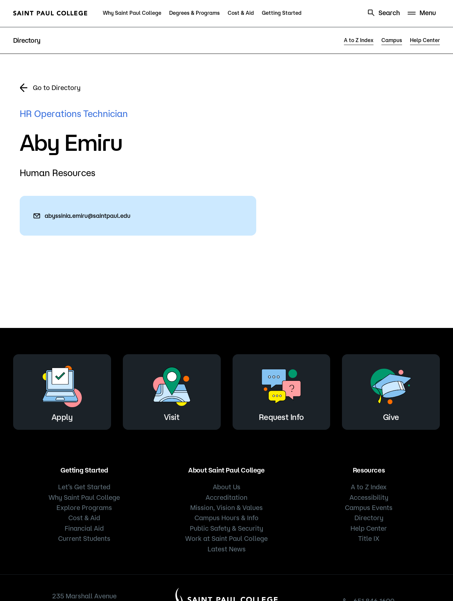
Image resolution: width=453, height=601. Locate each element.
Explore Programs (84, 507)
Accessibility (369, 497)
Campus (391, 40)
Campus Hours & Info (226, 517)
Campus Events (369, 507)
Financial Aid (84, 528)
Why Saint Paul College (132, 13)
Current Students (84, 538)
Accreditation (226, 497)
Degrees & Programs (194, 13)
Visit (172, 391)
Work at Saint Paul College (226, 538)
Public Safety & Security (226, 528)
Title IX (368, 538)
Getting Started (282, 13)
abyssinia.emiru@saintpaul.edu (87, 215)
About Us (226, 487)
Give (391, 391)
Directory (368, 517)
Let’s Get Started (84, 487)
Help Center (425, 40)
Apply (62, 391)
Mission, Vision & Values (226, 507)
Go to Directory (56, 87)
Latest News (227, 549)
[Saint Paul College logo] (50, 13)
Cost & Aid (241, 13)
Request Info (281, 391)
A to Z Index (359, 40)
